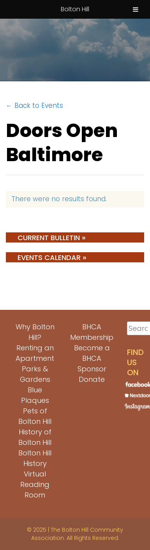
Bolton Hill (75, 9)
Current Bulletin (52, 237)
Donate (92, 379)
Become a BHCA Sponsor (92, 358)
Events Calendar (52, 257)
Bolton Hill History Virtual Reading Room (34, 474)
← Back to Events (34, 105)
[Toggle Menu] (135, 9)
